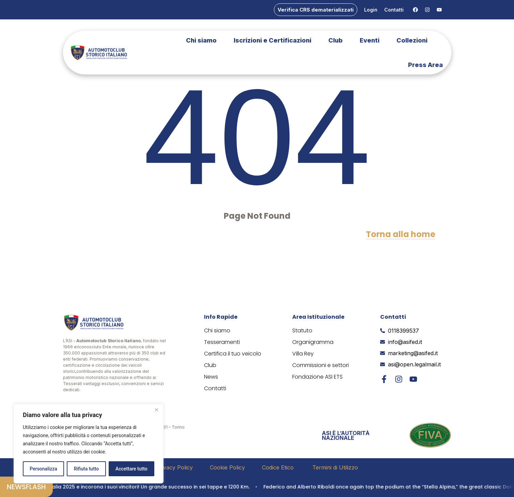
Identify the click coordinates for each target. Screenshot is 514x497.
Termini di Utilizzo (335, 467)
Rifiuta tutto (86, 468)
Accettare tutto (131, 468)
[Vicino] (156, 409)
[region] (88, 443)
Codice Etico (278, 467)
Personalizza (43, 468)
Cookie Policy (227, 467)
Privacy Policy (174, 467)
